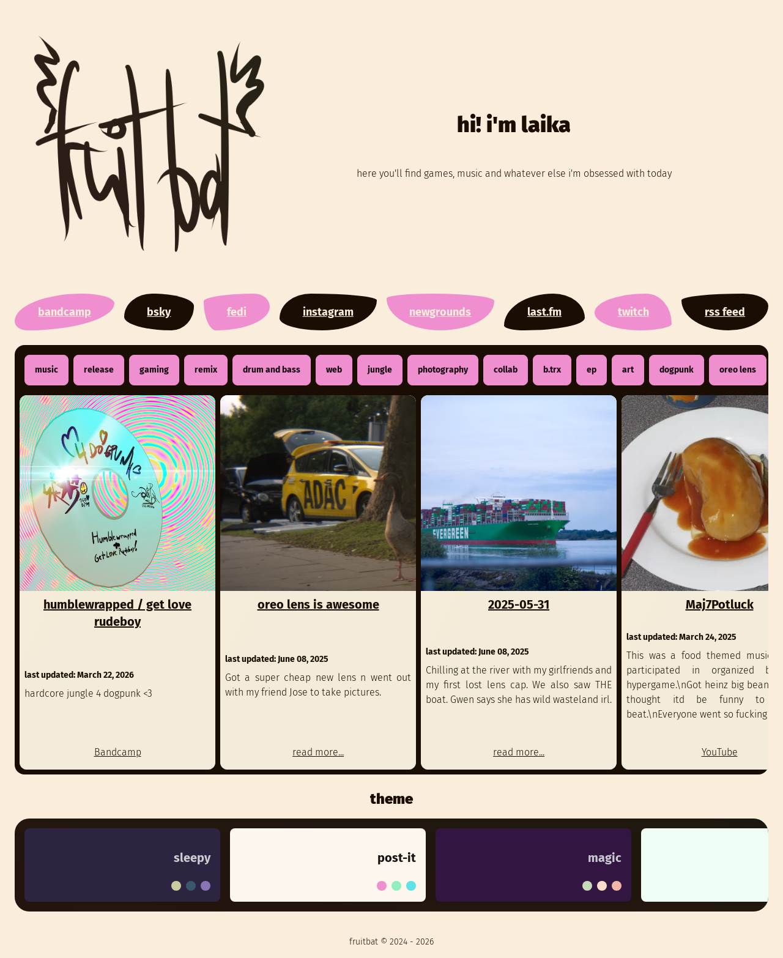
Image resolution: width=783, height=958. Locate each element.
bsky (159, 312)
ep (591, 370)
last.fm (544, 312)
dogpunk (676, 370)
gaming (154, 370)
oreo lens (737, 370)
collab (506, 370)
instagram (328, 312)
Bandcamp (117, 752)
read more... (318, 752)
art (628, 370)
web (334, 370)
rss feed (725, 312)
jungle (380, 370)
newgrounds (440, 312)
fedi (237, 312)
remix (206, 370)
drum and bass (271, 370)
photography (443, 370)
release (99, 370)
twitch (633, 312)
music (46, 370)
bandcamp (64, 312)
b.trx (552, 370)
